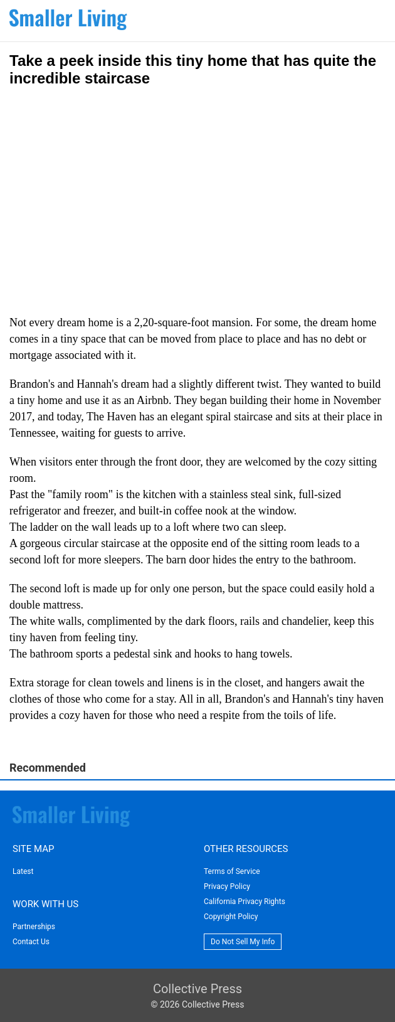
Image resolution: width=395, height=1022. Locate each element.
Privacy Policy (227, 886)
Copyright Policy (231, 916)
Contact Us (31, 941)
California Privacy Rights (244, 901)
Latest (23, 871)
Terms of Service (232, 871)
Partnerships (34, 926)
